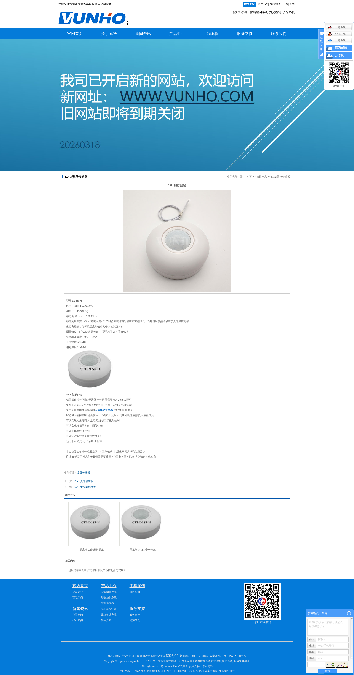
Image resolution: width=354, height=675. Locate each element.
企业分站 (262, 4)
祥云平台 (183, 666)
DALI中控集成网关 (85, 486)
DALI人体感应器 (83, 481)
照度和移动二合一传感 (143, 549)
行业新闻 (77, 620)
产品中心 (177, 34)
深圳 (160, 670)
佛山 (201, 670)
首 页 (249, 176)
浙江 (154, 670)
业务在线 (337, 40)
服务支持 (245, 34)
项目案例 (135, 591)
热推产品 (261, 176)
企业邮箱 (203, 656)
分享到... (340, 55)
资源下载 (135, 620)
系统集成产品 (109, 614)
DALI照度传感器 (280, 176)
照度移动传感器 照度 (92, 549)
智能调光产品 (109, 591)
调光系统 (289, 12)
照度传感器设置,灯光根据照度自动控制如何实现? (96, 570)
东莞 (189, 670)
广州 (166, 670)
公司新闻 (77, 614)
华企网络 (207, 666)
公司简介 (77, 591)
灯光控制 (275, 12)
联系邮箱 (341, 47)
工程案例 (211, 34)
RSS (285, 4)
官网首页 (75, 34)
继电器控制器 (109, 608)
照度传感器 (83, 472)
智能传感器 (107, 603)
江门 (172, 670)
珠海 (195, 670)
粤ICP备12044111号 (235, 656)
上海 (149, 670)
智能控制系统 (259, 12)
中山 (178, 670)
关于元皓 (109, 34)
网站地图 (275, 4)
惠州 (184, 670)
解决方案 (106, 620)
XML (293, 4)
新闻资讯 (143, 34)
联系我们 (279, 34)
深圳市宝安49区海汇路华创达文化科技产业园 (148, 656)
